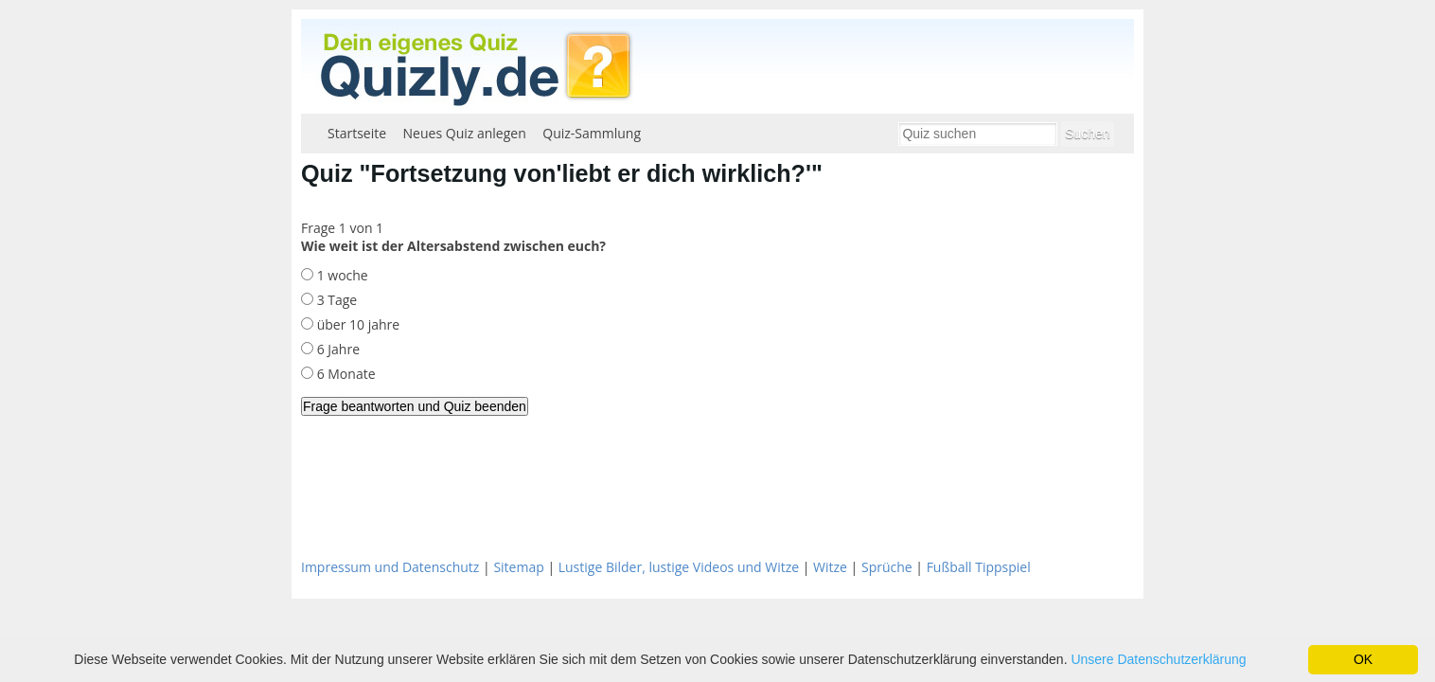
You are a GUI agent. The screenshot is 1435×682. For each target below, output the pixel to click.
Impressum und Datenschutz (390, 567)
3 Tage (335, 300)
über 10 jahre (356, 324)
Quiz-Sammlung (591, 133)
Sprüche (886, 567)
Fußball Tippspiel (979, 567)
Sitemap (518, 567)
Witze (830, 567)
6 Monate (344, 374)
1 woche (340, 275)
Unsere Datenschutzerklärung (1158, 659)
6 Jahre (336, 349)
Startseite (357, 133)
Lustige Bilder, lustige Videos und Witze (678, 567)
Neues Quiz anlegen (464, 133)
